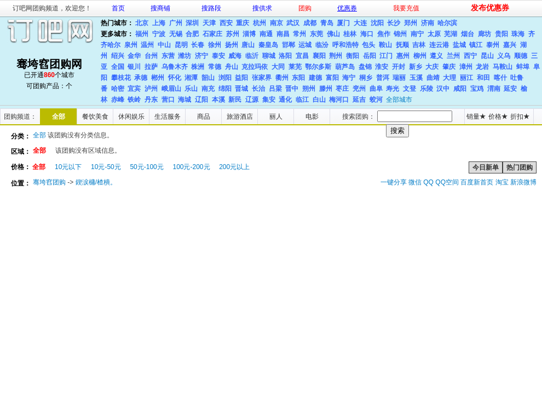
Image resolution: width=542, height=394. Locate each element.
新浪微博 (523, 182)
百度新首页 (476, 182)
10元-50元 (106, 167)
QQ (428, 182)
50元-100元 (146, 167)
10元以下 (68, 167)
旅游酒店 (240, 116)
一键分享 (393, 182)
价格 (498, 116)
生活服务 (167, 116)
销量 (476, 116)
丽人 (275, 116)
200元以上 (234, 167)
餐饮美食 (95, 116)
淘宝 (502, 182)
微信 (415, 182)
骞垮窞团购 (49, 182)
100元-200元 (191, 167)
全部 (58, 116)
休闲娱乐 (131, 116)
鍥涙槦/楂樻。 (96, 182)
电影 (312, 116)
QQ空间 (447, 182)
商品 (203, 116)
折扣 (519, 116)
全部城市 (399, 99)
